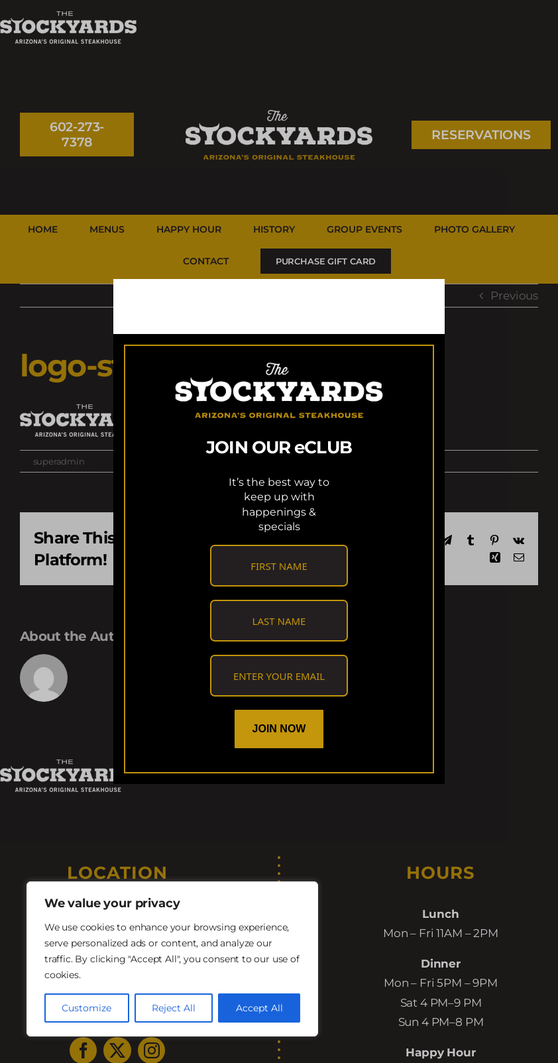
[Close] (422, 300)
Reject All (173, 1008)
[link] (181, 299)
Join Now (279, 728)
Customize (86, 1008)
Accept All (259, 1008)
